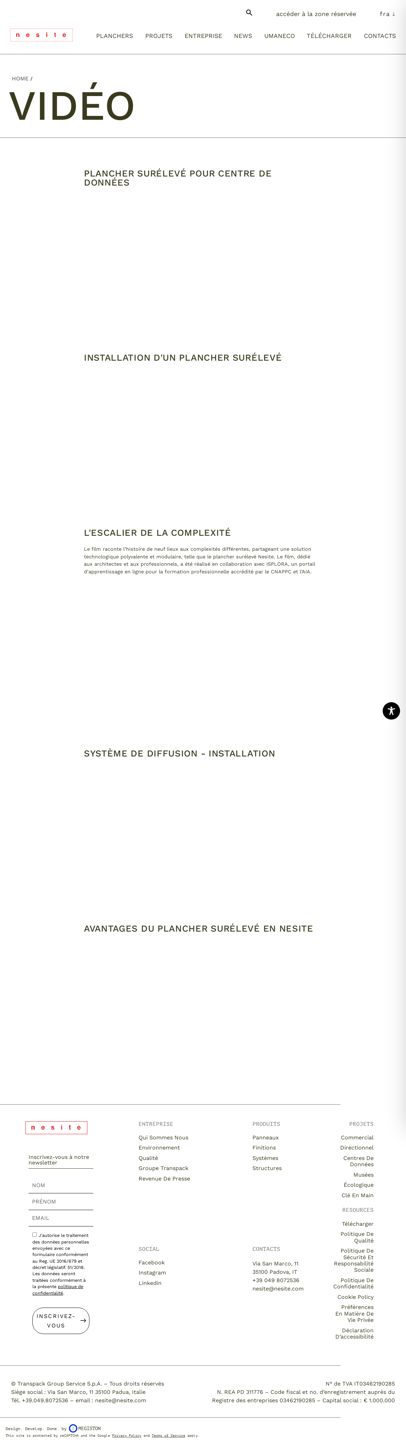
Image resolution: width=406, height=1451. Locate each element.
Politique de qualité (357, 1237)
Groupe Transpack (163, 1168)
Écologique (359, 1185)
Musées (363, 1174)
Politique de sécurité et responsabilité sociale (354, 1260)
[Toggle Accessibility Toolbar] (391, 710)
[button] (249, 15)
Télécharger (329, 35)
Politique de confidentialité (353, 1283)
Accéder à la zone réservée (316, 13)
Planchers (114, 35)
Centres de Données (358, 1161)
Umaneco (279, 35)
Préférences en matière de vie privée (354, 1313)
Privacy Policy (126, 1435)
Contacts (380, 35)
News (243, 35)
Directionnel (357, 1147)
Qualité (148, 1158)
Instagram (152, 1272)
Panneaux (265, 1137)
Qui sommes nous (163, 1137)
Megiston (85, 1428)
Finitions (264, 1147)
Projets (158, 35)
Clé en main (358, 1195)
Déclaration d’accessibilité (354, 1333)
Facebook (152, 1262)
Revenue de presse (164, 1178)
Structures (267, 1168)
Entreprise (203, 35)
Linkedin (150, 1283)
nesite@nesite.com (278, 1288)
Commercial (357, 1137)
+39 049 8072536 (275, 1280)
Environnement (160, 1147)
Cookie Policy (355, 1297)
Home (20, 78)
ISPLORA (277, 564)
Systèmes (265, 1158)
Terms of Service (168, 1435)
